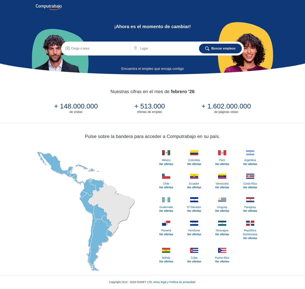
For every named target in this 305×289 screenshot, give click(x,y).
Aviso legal (159, 282)
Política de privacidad (182, 282)
